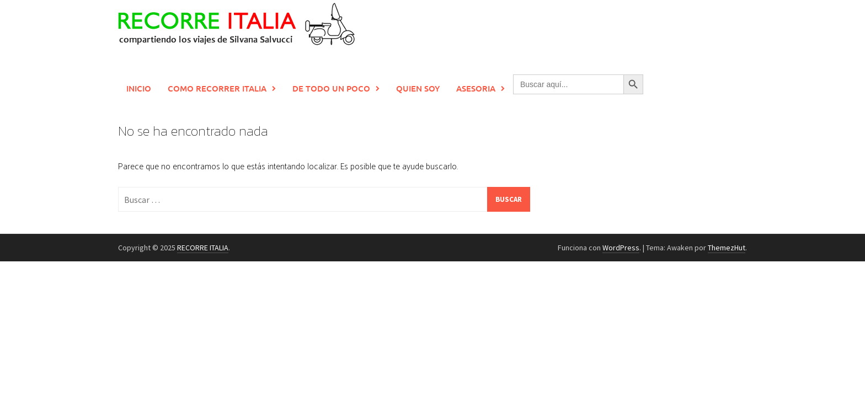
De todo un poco (331, 88)
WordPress (620, 248)
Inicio (138, 88)
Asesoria (475, 88)
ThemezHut (726, 248)
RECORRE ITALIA (202, 248)
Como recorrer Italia (217, 88)
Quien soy (418, 88)
